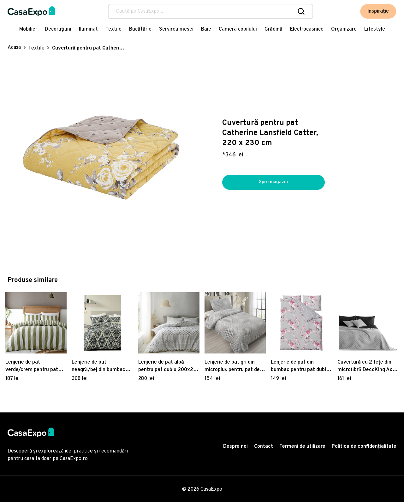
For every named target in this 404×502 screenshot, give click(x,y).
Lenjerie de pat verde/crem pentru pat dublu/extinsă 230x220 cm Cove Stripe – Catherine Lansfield (32, 366)
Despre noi (235, 446)
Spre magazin (273, 182)
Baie (206, 29)
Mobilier (28, 29)
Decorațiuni (58, 29)
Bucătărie (140, 29)
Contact (263, 446)
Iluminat (88, 29)
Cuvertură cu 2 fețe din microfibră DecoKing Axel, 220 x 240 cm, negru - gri (367, 366)
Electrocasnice (307, 29)
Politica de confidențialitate (364, 446)
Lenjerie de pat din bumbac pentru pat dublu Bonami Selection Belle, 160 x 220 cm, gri (300, 366)
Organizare (344, 29)
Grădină (273, 29)
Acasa (14, 47)
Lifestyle (374, 29)
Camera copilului (238, 29)
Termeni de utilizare (302, 446)
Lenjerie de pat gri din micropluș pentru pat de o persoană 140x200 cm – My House (234, 366)
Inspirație (378, 11)
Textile (113, 29)
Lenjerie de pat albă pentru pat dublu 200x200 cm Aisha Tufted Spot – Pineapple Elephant (168, 366)
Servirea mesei (176, 29)
